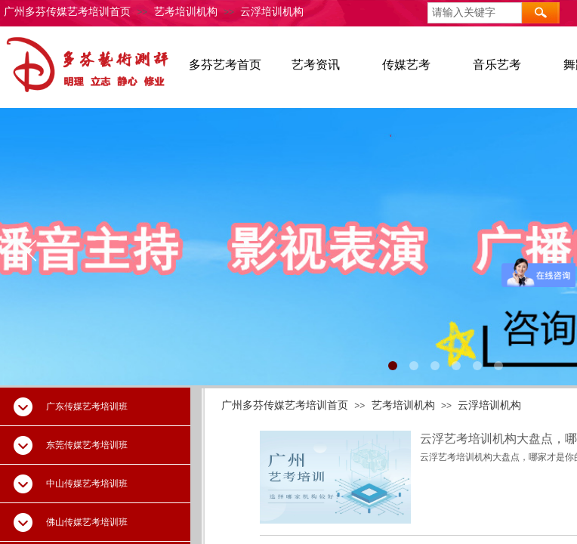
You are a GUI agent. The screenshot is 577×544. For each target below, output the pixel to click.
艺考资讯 (316, 64)
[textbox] (474, 12)
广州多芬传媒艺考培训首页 (67, 11)
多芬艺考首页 (225, 64)
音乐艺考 (497, 64)
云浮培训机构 (272, 11)
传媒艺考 (406, 64)
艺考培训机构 (186, 11)
